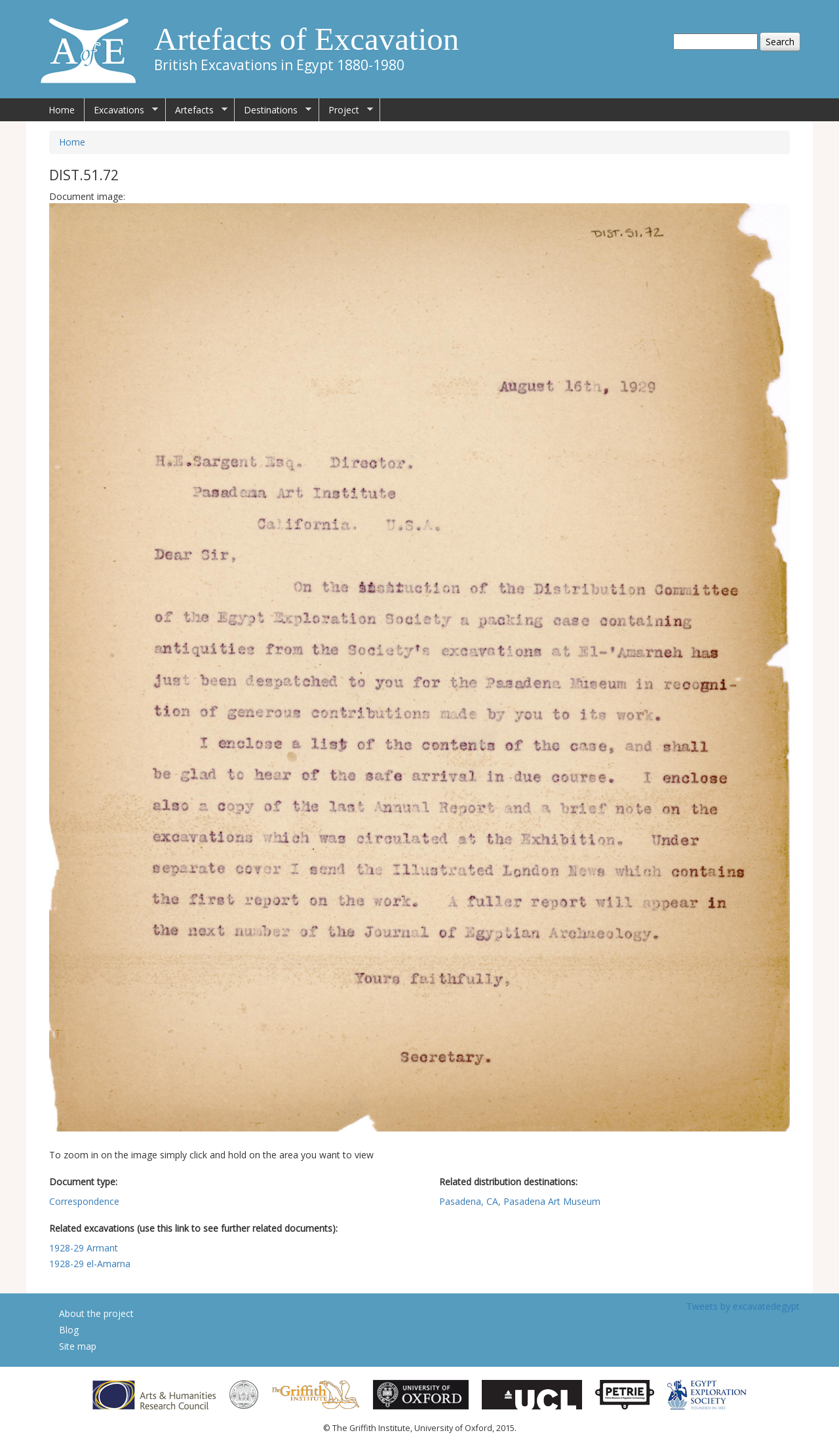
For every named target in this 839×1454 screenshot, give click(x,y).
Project (346, 110)
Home (62, 110)
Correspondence (84, 1201)
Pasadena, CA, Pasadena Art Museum (519, 1201)
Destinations (273, 110)
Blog (69, 1330)
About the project (96, 1313)
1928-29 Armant (83, 1248)
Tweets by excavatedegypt (743, 1306)
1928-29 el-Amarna (89, 1263)
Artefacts (196, 110)
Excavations (121, 110)
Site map (77, 1346)
